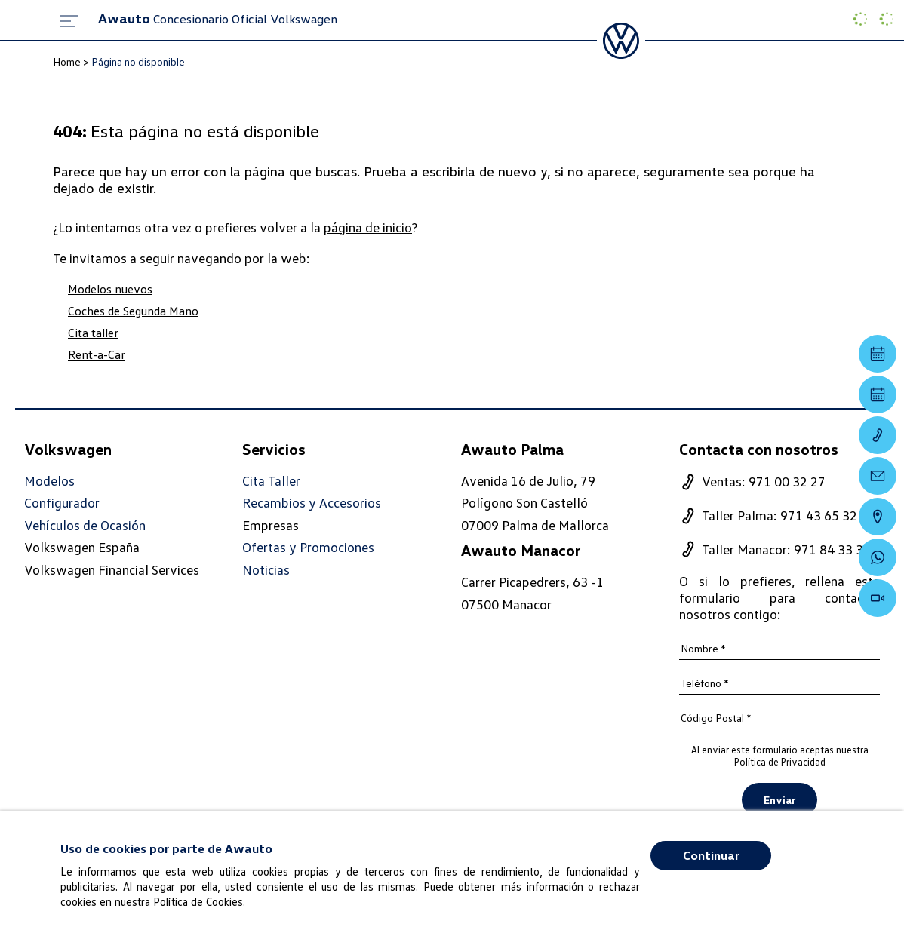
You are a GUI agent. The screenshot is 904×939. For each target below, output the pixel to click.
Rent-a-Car (96, 354)
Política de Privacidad (780, 762)
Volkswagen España (82, 547)
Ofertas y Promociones (308, 547)
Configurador (62, 503)
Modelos (49, 481)
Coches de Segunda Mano (133, 310)
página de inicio (368, 227)
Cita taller (93, 332)
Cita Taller (271, 481)
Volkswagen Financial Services (111, 569)
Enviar (779, 799)
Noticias (266, 570)
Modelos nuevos (110, 288)
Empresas (270, 525)
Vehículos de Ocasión (85, 525)
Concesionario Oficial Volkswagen (217, 18)
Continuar (711, 855)
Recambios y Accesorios (311, 503)
